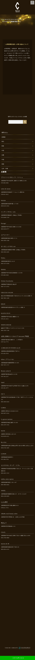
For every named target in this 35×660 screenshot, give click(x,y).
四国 (3, 164)
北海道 (3, 137)
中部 (3, 150)
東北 (3, 141)
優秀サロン (5, 132)
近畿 (3, 155)
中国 (3, 159)
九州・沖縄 (5, 168)
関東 (3, 146)
